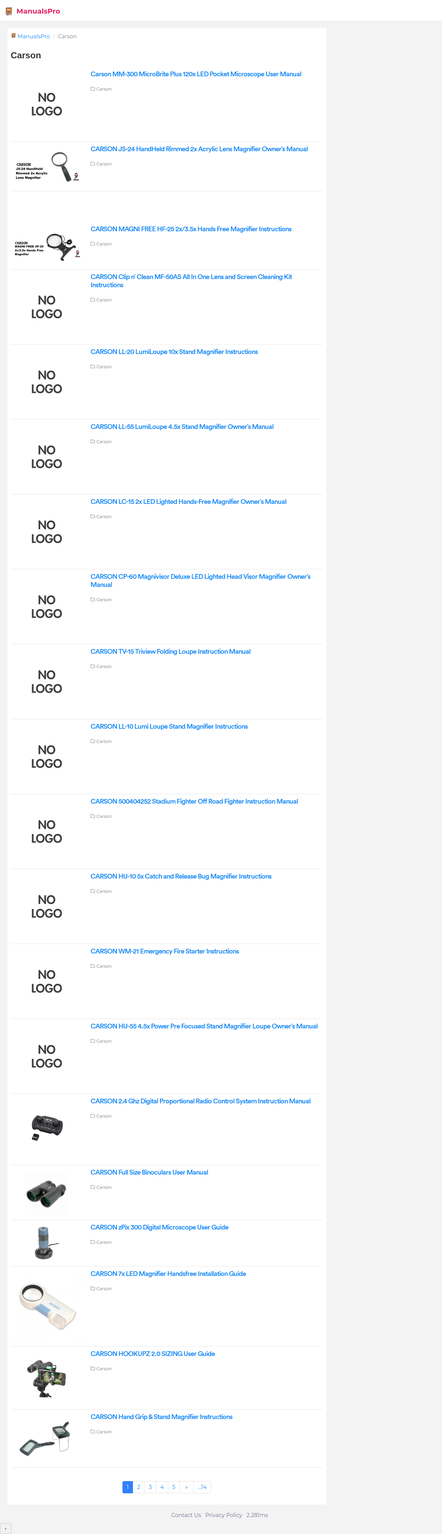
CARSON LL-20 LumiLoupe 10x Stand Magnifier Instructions (174, 352)
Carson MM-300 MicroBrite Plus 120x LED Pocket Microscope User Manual (196, 74)
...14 (202, 1487)
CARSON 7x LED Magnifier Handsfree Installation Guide (168, 1274)
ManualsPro (32, 11)
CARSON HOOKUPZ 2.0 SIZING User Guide (153, 1354)
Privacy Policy (223, 1515)
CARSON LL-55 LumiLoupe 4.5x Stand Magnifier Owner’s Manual (182, 427)
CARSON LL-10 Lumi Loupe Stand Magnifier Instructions (169, 726)
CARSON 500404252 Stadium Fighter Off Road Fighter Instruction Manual (194, 801)
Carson (104, 89)
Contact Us (186, 1515)
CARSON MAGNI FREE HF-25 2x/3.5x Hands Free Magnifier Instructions (191, 229)
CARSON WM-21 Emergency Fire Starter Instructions (165, 951)
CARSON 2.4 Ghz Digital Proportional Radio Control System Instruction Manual (200, 1101)
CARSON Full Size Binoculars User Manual (149, 1172)
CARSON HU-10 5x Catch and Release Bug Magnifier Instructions (181, 876)
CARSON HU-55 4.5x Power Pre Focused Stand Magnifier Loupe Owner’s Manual (204, 1026)
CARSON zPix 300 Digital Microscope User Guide (159, 1227)
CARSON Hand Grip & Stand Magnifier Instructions (161, 1417)
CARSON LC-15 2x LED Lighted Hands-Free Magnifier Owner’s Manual (188, 501)
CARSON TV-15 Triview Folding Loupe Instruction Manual (170, 651)
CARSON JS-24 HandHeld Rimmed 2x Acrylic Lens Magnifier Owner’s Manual (199, 149)
